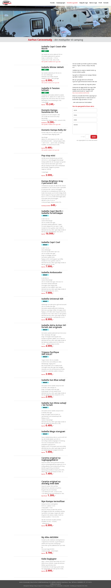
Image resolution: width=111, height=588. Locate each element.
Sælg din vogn (83, 3)
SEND (94, 137)
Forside (52, 3)
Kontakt (106, 3)
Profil (100, 3)
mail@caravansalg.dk (55, 584)
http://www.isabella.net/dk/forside (80, 93)
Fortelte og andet (72, 3)
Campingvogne (60, 3)
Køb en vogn (93, 3)
